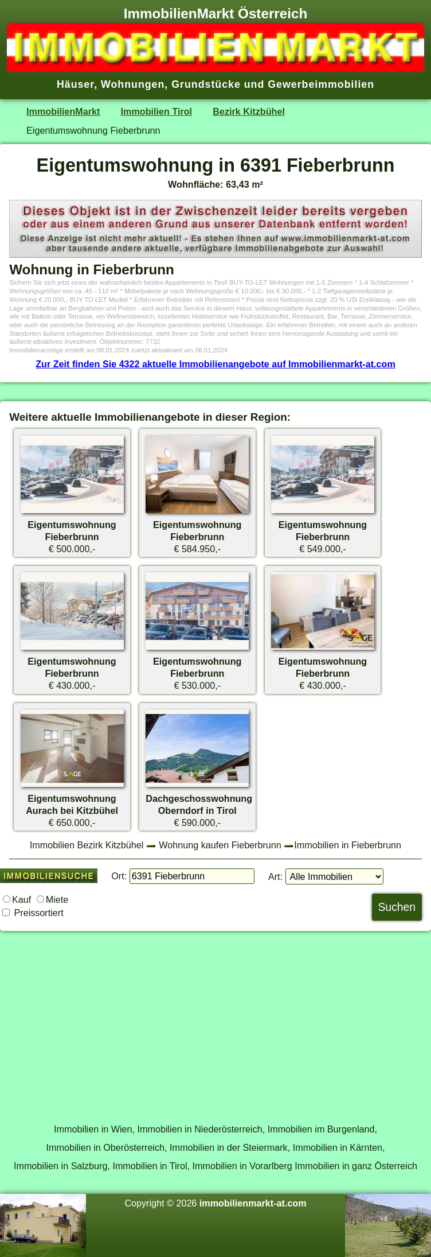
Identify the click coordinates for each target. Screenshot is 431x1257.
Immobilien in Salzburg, (62, 1166)
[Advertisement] (215, 1021)
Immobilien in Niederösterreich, (201, 1129)
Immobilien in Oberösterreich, (106, 1147)
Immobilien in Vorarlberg (242, 1166)
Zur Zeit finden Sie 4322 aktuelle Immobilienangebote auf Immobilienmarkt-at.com (215, 364)
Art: (275, 876)
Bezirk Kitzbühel (249, 111)
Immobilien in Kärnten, (339, 1147)
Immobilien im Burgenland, (322, 1129)
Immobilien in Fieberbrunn (347, 845)
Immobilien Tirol (156, 111)
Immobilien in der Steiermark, (230, 1147)
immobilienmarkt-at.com (253, 1203)
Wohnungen (132, 84)
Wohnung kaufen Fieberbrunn (220, 845)
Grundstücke (206, 84)
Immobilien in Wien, (94, 1129)
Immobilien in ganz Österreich (356, 1166)
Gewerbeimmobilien (321, 84)
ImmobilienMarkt (63, 111)
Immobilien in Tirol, (151, 1166)
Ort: (119, 876)
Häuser (75, 84)
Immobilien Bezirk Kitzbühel (86, 845)
